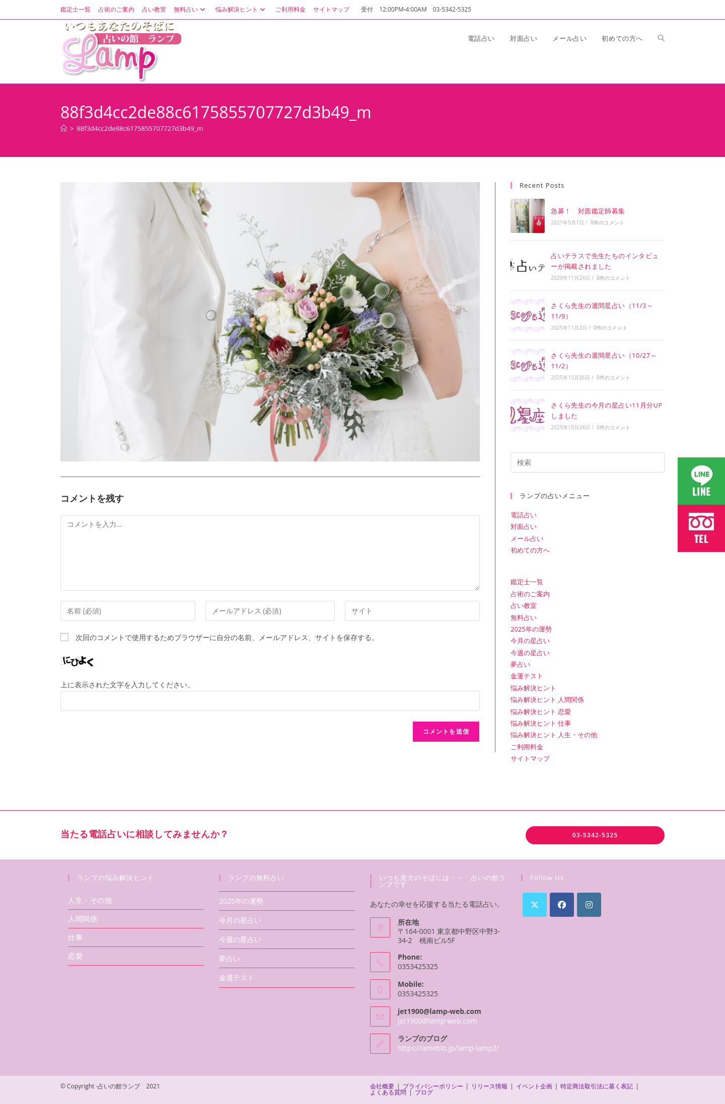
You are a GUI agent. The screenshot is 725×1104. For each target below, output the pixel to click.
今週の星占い (530, 652)
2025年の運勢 (531, 629)
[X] (535, 905)
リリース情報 (489, 1086)
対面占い (524, 526)
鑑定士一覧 (75, 9)
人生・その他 (90, 900)
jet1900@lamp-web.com (437, 1021)
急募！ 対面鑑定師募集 (588, 210)
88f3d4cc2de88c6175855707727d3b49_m (140, 128)
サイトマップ (331, 9)
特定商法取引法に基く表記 (596, 1086)
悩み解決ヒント (241, 9)
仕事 (75, 937)
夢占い (520, 664)
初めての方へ (530, 550)
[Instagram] (589, 905)
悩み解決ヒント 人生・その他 (554, 734)
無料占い (191, 9)
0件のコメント (607, 222)
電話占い (524, 514)
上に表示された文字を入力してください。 (127, 684)
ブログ (424, 1092)
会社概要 (382, 1086)
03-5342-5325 (595, 835)
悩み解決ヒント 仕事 (541, 723)
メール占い (527, 538)
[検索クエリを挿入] (588, 462)
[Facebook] (562, 905)
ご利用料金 (290, 9)
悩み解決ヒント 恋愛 (541, 711)
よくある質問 (388, 1092)
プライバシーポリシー (433, 1086)
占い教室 (154, 9)
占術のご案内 (116, 9)
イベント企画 (534, 1086)
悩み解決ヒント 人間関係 (547, 699)
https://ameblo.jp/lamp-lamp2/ (448, 1048)
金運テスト (527, 675)
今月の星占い (530, 640)
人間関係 (82, 918)
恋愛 (75, 956)
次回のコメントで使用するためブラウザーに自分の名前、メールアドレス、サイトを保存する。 (227, 637)
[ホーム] (63, 128)
